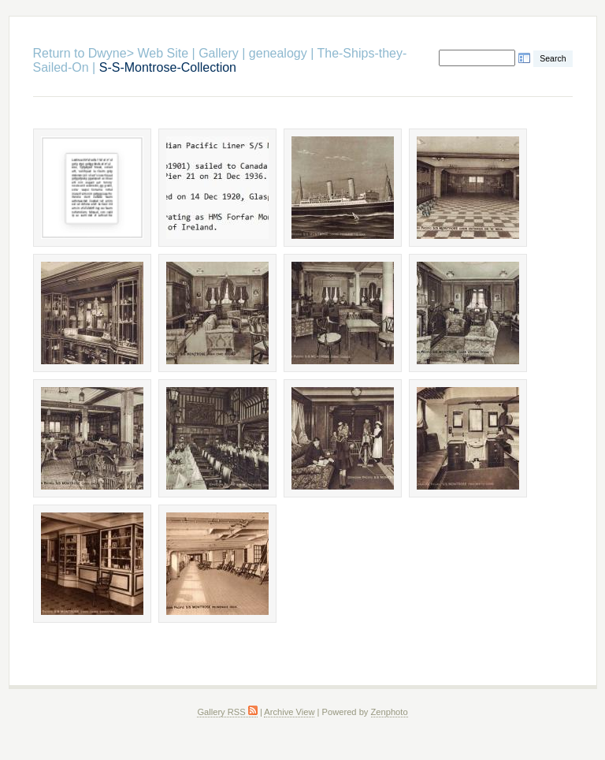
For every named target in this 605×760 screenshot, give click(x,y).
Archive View (289, 712)
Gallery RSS (227, 712)
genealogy (278, 53)
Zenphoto (389, 712)
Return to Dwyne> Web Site (111, 53)
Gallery (219, 53)
